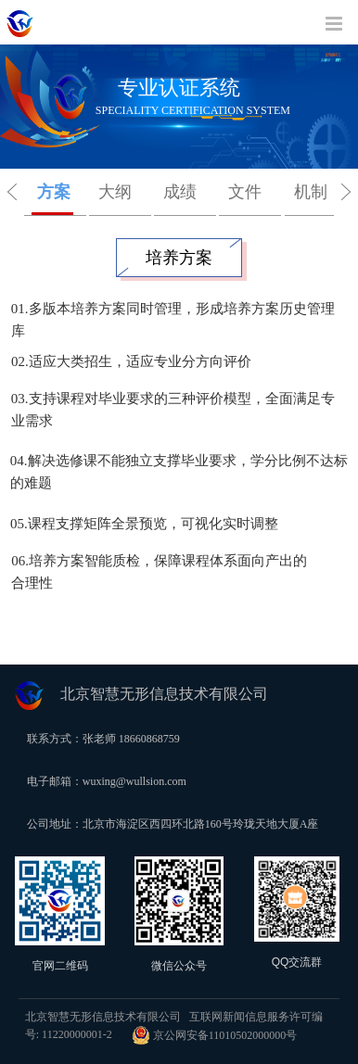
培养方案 (179, 257)
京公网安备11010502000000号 (215, 1035)
